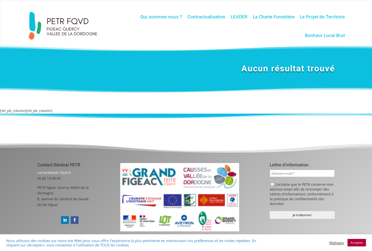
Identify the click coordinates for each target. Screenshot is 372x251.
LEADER (239, 17)
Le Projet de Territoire (322, 17)
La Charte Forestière (273, 17)
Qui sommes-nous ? (161, 17)
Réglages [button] (336, 243)
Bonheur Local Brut (325, 35)
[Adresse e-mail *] (302, 173)
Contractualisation (206, 17)
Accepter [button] (356, 242)
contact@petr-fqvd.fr (54, 172)
